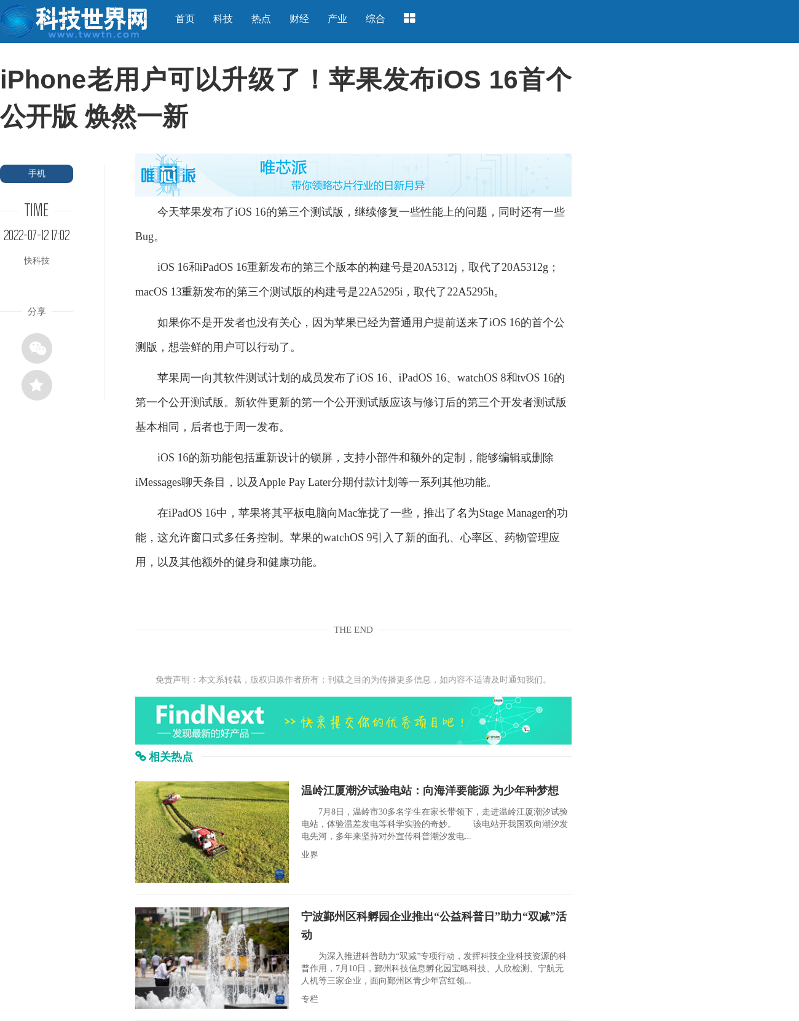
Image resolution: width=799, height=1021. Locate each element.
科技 (223, 19)
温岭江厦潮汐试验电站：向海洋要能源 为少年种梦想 (430, 790)
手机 (36, 173)
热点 (261, 19)
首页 (185, 19)
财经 (299, 19)
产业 (337, 19)
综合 (375, 19)
